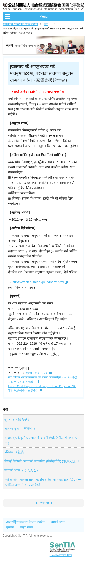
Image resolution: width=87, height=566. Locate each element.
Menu (43, 16)
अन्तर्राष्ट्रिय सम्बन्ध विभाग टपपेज (25, 522)
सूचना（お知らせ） (37, 373)
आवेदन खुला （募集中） (20, 428)
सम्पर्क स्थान (58, 522)
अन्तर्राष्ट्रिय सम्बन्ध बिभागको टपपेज (20, 24)
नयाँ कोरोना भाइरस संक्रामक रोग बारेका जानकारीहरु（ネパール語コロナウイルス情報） (42, 482)
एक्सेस (10, 527)
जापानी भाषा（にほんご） (22, 470)
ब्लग (46, 24)
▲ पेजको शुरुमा (43, 502)
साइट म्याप (26, 527)
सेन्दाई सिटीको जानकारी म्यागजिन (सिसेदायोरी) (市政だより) (42, 461)
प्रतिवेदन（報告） (15, 452)
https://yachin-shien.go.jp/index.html (38, 282)
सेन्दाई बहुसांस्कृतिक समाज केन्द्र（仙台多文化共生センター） (41, 440)
